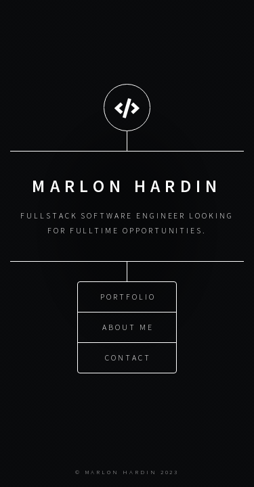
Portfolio (127, 296)
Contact (128, 357)
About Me (127, 326)
